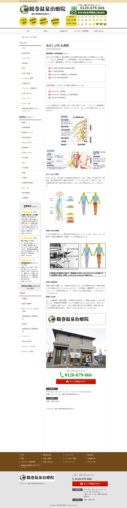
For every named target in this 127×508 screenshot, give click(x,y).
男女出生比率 (27, 341)
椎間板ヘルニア (27, 132)
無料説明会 (26, 53)
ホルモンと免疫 (27, 351)
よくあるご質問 (27, 78)
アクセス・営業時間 (81, 31)
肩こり (24, 163)
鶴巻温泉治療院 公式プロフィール (30, 110)
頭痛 (23, 173)
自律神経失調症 (27, 183)
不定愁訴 (25, 167)
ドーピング (26, 336)
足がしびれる (27, 142)
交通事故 (25, 198)
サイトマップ (27, 98)
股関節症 (25, 147)
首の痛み (25, 157)
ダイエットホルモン (29, 346)
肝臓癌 (24, 298)
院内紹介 (25, 63)
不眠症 (24, 177)
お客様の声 (63, 31)
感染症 (24, 324)
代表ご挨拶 (26, 73)
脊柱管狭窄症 (27, 137)
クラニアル (26, 58)
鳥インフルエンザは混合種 (30, 310)
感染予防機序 (27, 303)
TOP (28, 31)
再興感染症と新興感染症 (30, 317)
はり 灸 (25, 188)
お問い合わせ (99, 31)
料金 (45, 31)
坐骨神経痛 (26, 127)
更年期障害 (26, 193)
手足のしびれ (27, 152)
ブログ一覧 (26, 103)
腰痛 (23, 122)
